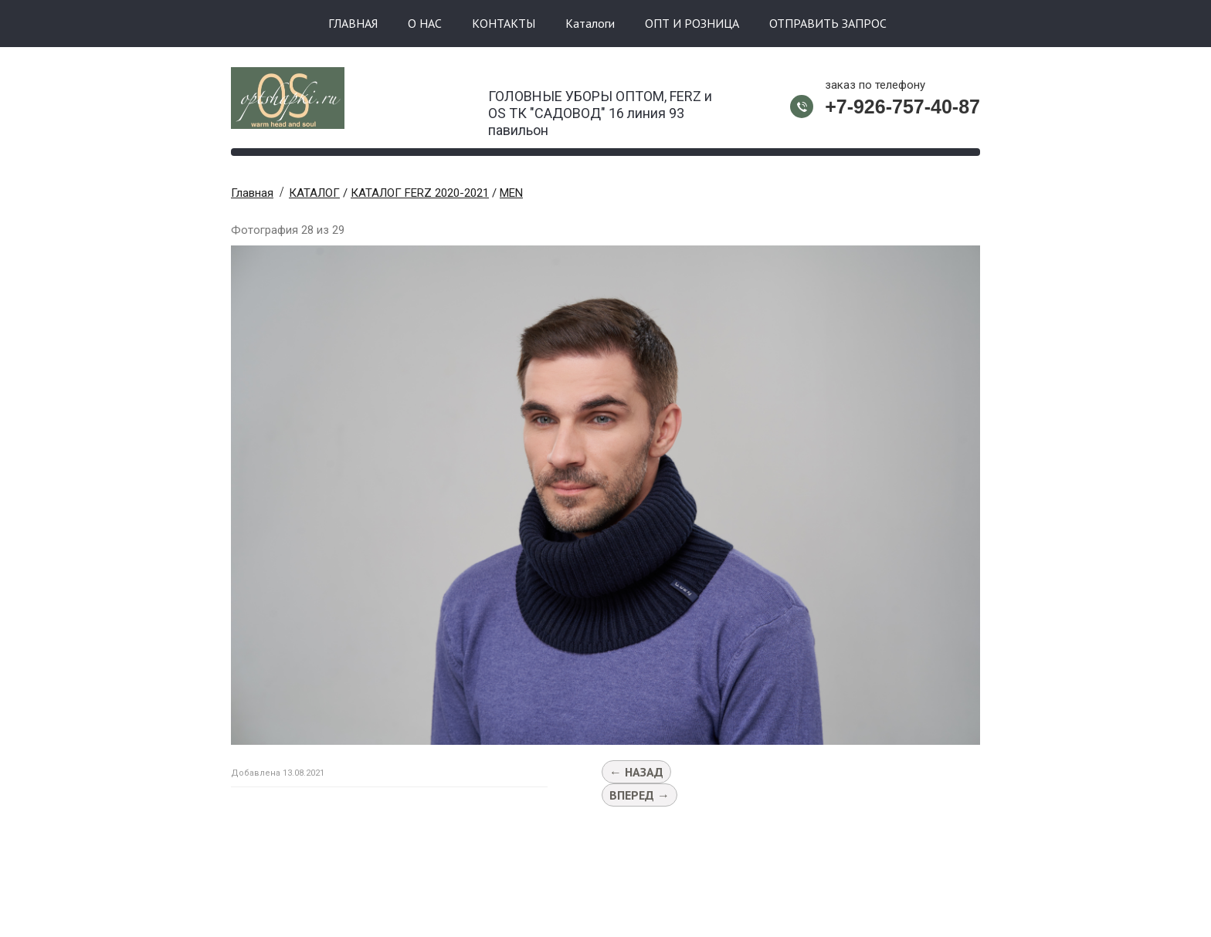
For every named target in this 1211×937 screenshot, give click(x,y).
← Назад (636, 772)
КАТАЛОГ (314, 193)
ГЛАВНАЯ (353, 23)
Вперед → (639, 795)
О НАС (425, 23)
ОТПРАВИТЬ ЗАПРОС (828, 23)
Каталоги (590, 23)
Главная (252, 193)
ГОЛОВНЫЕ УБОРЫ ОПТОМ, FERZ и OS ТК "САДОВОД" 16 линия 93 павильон (600, 108)
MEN (511, 193)
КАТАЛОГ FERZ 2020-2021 (420, 193)
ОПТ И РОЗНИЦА (692, 23)
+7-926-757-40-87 (902, 106)
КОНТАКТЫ (503, 23)
